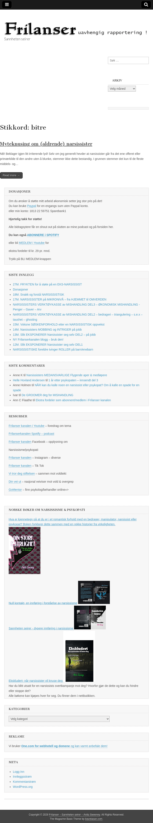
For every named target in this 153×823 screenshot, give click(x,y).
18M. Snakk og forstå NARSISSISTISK (38, 294)
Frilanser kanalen (20, 441)
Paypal (31, 206)
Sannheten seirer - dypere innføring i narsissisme (57, 628)
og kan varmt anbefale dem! (64, 746)
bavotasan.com (93, 818)
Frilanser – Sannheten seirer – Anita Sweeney (74, 814)
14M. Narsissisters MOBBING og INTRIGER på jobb (47, 329)
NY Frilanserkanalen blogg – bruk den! (38, 339)
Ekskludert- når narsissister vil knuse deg (52, 680)
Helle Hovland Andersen (29, 380)
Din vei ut (15, 481)
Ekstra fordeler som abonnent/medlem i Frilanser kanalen (73, 400)
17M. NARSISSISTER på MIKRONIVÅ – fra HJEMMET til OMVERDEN (59, 299)
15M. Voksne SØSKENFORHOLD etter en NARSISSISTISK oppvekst (59, 324)
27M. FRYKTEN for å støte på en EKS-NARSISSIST (47, 284)
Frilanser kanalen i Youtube (26, 426)
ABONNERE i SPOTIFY (43, 235)
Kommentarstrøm (24, 781)
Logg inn (18, 771)
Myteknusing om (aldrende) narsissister (46, 144)
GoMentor (15, 489)
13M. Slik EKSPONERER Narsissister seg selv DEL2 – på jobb (54, 334)
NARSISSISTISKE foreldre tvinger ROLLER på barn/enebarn (53, 349)
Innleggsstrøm (22, 776)
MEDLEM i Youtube (31, 243)
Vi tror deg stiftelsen (22, 473)
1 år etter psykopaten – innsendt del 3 (73, 380)
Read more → (11, 175)
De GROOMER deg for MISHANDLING (47, 395)
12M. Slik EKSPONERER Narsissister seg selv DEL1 (48, 344)
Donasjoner (20, 289)
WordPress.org (23, 786)
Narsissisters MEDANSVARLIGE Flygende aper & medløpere (66, 375)
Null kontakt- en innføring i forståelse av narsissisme (43, 603)
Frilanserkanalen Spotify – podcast (31, 433)
